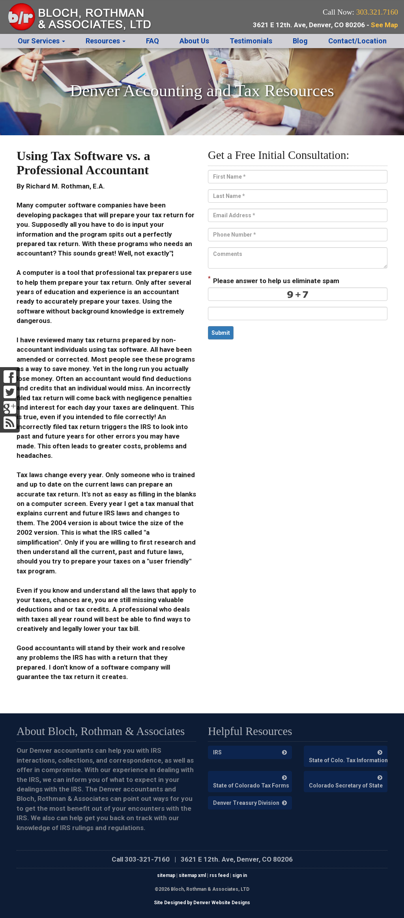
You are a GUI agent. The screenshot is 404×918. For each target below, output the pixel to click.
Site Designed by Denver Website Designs (202, 902)
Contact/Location (357, 41)
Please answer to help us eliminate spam (273, 280)
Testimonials (251, 41)
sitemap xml (192, 875)
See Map (384, 25)
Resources (105, 41)
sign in (239, 875)
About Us (194, 41)
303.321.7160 (377, 12)
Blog (300, 41)
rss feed (219, 875)
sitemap (166, 875)
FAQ (152, 41)
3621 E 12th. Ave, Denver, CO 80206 (237, 859)
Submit (220, 333)
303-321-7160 (147, 859)
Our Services (41, 41)
